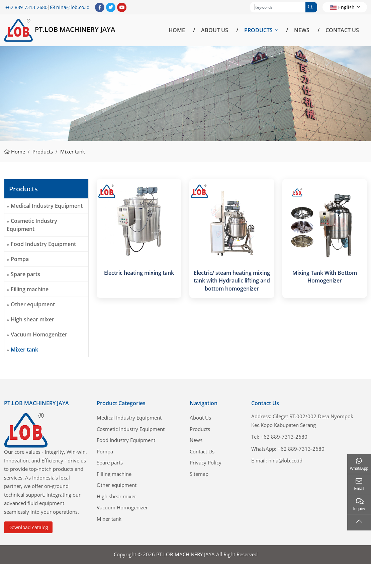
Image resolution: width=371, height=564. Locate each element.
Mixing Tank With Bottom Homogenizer (324, 276)
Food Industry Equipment (43, 244)
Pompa (20, 259)
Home (177, 30)
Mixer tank (24, 349)
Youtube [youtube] (121, 7)
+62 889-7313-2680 (26, 7)
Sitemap (199, 474)
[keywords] (278, 7)
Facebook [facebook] (99, 7)
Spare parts (25, 274)
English (342, 7)
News (301, 30)
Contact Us (342, 30)
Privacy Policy (205, 462)
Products (258, 30)
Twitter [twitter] (110, 7)
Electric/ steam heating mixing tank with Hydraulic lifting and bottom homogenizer (232, 280)
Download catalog (28, 527)
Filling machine (30, 289)
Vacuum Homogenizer (39, 334)
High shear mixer (32, 319)
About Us (214, 30)
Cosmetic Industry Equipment (32, 225)
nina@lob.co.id (73, 7)
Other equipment (33, 304)
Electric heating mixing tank (139, 272)
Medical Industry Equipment (47, 205)
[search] (311, 7)
